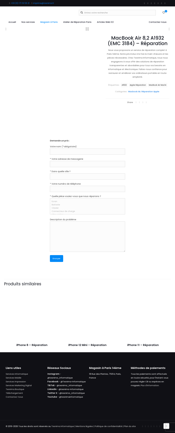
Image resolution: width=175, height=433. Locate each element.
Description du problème (87, 235)
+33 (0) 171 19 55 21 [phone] (20, 3)
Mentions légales (84, 426)
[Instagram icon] (162, 3)
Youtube (52, 396)
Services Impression (16, 381)
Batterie (86, 204)
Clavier (86, 208)
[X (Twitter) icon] (148, 3)
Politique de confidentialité (108, 426)
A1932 (124, 85)
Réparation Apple (150, 91)
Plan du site (130, 426)
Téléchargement (14, 393)
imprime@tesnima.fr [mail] (43, 3)
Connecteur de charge (86, 211)
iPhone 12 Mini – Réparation (87, 345)
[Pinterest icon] (158, 3)
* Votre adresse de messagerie (87, 162)
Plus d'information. (150, 385)
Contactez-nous (14, 396)
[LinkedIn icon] (155, 3)
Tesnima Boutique (15, 389)
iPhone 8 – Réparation (31, 345)
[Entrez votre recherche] (117, 12)
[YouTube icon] (151, 3)
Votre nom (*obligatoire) (87, 150)
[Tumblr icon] (165, 3)
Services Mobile (13, 377)
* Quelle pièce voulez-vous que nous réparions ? (87, 204)
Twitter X (52, 393)
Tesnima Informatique (62, 426)
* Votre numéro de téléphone (87, 187)
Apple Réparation (138, 85)
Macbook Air (134, 91)
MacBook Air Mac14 (157, 85)
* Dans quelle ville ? (87, 175)
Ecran (86, 201)
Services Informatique (17, 373)
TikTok (51, 385)
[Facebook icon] (144, 3)
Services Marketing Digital (19, 385)
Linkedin (51, 389)
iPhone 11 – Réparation (143, 345)
